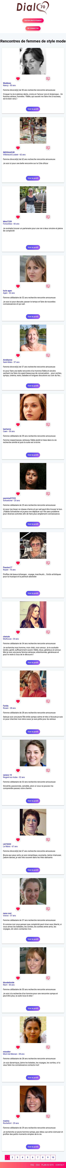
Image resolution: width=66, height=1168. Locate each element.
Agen (5, 293)
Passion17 (7, 567)
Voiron (6, 915)
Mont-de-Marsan (10, 1054)
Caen (5, 431)
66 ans (16, 224)
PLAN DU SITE (48, 1165)
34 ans (16, 639)
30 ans (12, 985)
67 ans (15, 846)
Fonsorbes (7, 224)
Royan (5, 570)
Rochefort (7, 1123)
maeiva (6, 1121)
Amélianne (7, 360)
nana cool (7, 913)
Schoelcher (8, 500)
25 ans (17, 500)
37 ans (13, 915)
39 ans (12, 431)
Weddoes (7, 83)
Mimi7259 (7, 221)
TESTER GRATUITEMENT (33, 20)
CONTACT (60, 1165)
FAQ (32, 1165)
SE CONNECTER (32, 28)
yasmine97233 (9, 498)
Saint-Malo (7, 362)
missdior (6, 1052)
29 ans (16, 1123)
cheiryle (6, 636)
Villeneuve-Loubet (10, 154)
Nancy (5, 85)
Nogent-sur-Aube (10, 777)
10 (53, 1157)
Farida (5, 706)
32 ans (12, 293)
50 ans (13, 85)
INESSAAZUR (9, 152)
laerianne (7, 429)
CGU (38, 1165)
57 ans (17, 362)
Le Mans (6, 846)
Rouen (5, 708)
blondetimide (8, 982)
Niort (5, 985)
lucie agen (7, 291)
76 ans (13, 570)
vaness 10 (7, 775)
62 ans (23, 154)
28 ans (13, 708)
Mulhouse (7, 639)
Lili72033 (7, 844)
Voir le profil (33, 109)
